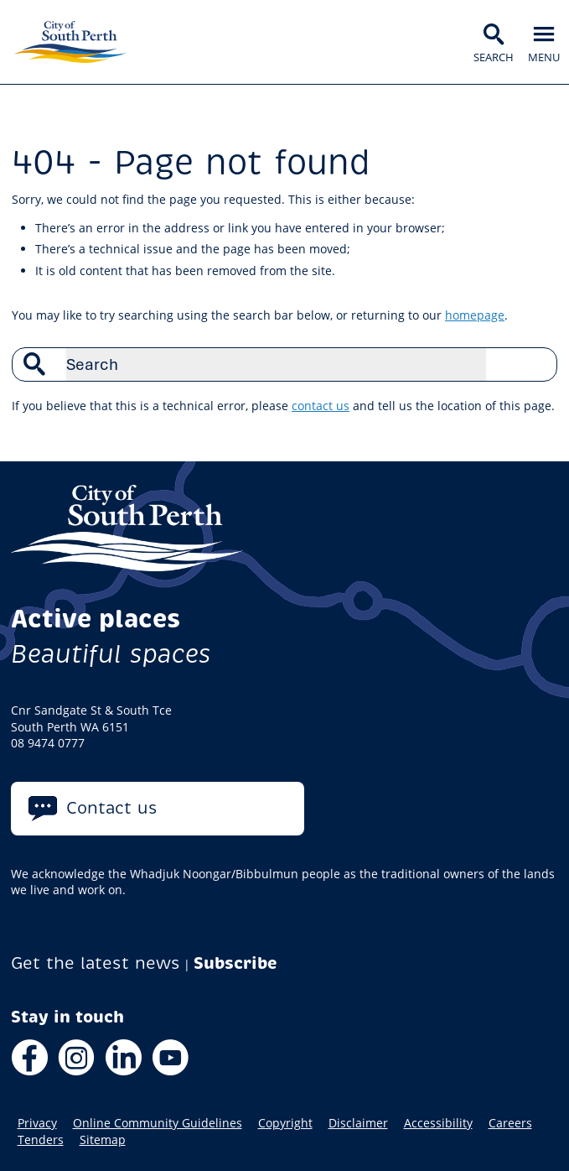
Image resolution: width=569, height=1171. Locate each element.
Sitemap (103, 1140)
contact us (320, 406)
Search (535, 364)
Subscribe (235, 963)
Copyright (285, 1123)
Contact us (112, 808)
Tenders (41, 1140)
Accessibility (438, 1123)
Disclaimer (358, 1123)
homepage (474, 315)
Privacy (37, 1123)
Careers (510, 1123)
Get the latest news (95, 963)
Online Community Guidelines (157, 1123)
